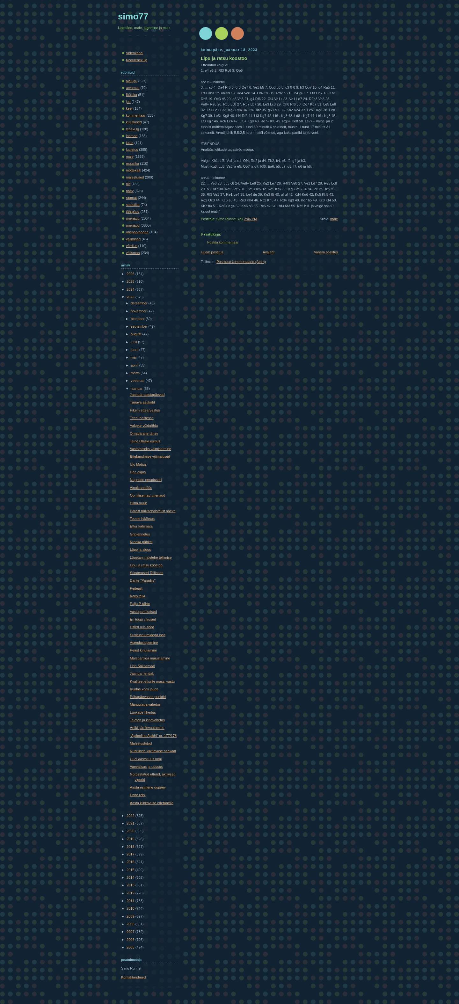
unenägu (133, 218)
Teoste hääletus (142, 518)
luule (129, 143)
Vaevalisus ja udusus (146, 766)
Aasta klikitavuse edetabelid (151, 803)
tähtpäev (132, 212)
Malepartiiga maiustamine (150, 658)
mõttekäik (133, 170)
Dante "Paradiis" (143, 580)
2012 (131, 893)
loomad (131, 136)
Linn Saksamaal (142, 666)
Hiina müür (138, 503)
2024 (131, 289)
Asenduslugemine (144, 642)
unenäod (133, 225)
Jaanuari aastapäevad (147, 395)
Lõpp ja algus (140, 549)
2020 (131, 831)
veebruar (138, 380)
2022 (131, 816)
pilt (128, 184)
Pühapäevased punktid (148, 697)
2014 (131, 877)
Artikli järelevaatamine (147, 728)
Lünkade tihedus (143, 712)
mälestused (135, 177)
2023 (131, 297)
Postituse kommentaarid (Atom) (241, 262)
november (139, 311)
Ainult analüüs (141, 488)
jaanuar (137, 388)
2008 (131, 924)
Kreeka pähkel (141, 542)
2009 (131, 916)
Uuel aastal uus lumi (146, 759)
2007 (131, 932)
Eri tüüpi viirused (143, 619)
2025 (131, 281)
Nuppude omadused (146, 480)
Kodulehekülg (136, 60)
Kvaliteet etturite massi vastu (152, 681)
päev (130, 191)
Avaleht (268, 252)
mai (134, 357)
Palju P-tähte (140, 604)
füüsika (131, 95)
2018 (131, 846)
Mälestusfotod (141, 743)
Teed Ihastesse (142, 418)
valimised (133, 239)
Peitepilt (136, 588)
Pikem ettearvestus (145, 410)
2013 (131, 885)
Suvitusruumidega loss (147, 635)
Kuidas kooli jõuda (144, 689)
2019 (131, 839)
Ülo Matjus (138, 464)
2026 (131, 274)
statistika (133, 205)
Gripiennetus (140, 534)
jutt (128, 102)
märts (136, 373)
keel (129, 108)
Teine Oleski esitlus (145, 441)
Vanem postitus (326, 252)
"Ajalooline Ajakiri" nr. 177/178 (153, 736)
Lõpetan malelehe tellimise (151, 557)
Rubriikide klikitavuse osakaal (153, 751)
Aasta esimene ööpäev (148, 787)
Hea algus (138, 472)
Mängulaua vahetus (145, 704)
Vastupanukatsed (143, 612)
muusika (132, 163)
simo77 (133, 16)
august (136, 334)
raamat (131, 198)
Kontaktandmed (133, 977)
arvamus (132, 88)
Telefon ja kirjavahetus (147, 720)
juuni (135, 350)
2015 (131, 870)
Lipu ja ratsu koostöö (224, 58)
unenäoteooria (137, 232)
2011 (131, 901)
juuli (134, 342)
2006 (131, 940)
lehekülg (132, 129)
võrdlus (131, 246)
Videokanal (134, 53)
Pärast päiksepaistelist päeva (153, 511)
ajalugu (131, 81)
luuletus (132, 149)
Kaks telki (137, 596)
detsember (139, 303)
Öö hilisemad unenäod (147, 495)
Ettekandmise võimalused (150, 456)
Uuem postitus (212, 252)
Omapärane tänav (144, 433)
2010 (131, 908)
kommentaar (135, 115)
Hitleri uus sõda (142, 627)
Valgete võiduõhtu (144, 425)
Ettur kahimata (141, 526)
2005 (131, 947)
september (139, 326)
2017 (131, 854)
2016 (131, 862)
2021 (131, 823)
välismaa (133, 253)
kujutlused (134, 122)
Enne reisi (138, 795)
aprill (135, 365)
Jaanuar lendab (142, 673)
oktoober (138, 319)
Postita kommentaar (222, 242)
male (334, 219)
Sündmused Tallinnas (147, 573)
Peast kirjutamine (143, 650)
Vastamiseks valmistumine (150, 449)
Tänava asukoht (142, 402)
